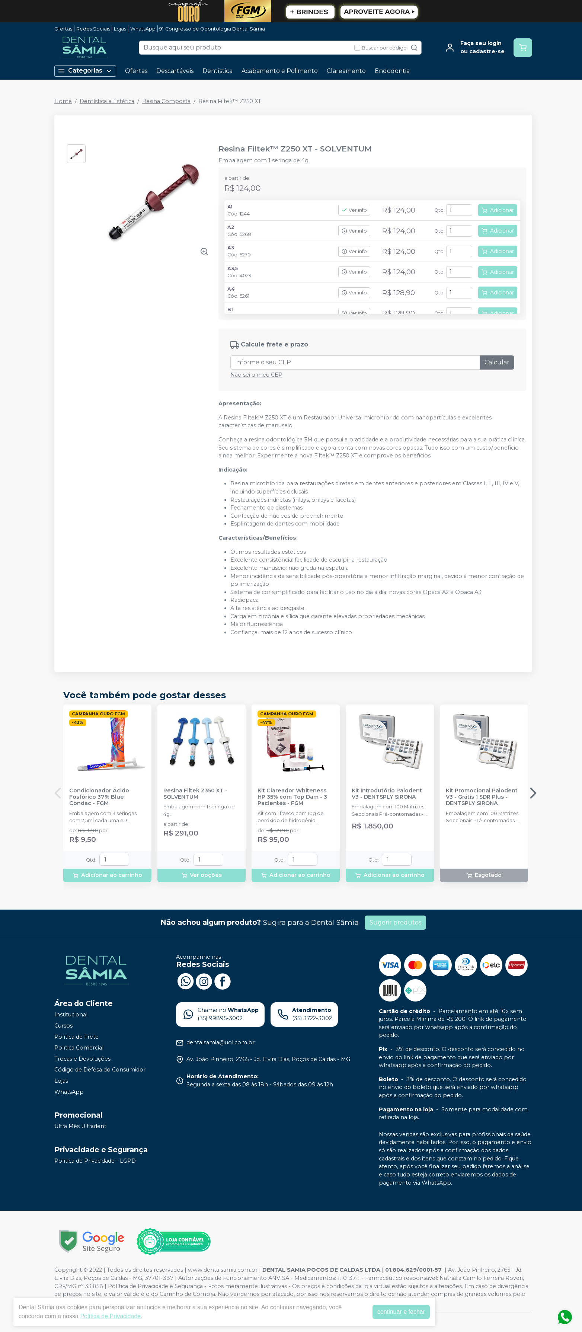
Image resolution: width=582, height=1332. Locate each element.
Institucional (70, 1014)
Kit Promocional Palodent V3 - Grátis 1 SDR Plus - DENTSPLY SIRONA (482, 797)
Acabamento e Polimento (280, 70)
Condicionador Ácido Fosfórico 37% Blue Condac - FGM (99, 797)
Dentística (217, 70)
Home (63, 101)
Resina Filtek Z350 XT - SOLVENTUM (195, 794)
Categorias (85, 71)
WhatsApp (143, 29)
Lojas (120, 29)
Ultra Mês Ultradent (80, 1126)
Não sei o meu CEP (256, 374)
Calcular (497, 362)
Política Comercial (78, 1047)
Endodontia (392, 70)
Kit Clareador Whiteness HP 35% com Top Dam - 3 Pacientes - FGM (292, 797)
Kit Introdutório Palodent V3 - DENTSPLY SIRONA (387, 794)
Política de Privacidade (110, 1316)
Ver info (354, 210)
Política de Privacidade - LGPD (95, 1160)
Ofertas (63, 29)
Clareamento (346, 70)
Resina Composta (166, 101)
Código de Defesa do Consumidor (100, 1070)
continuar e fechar (401, 1312)
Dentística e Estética (107, 101)
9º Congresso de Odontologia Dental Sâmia (212, 29)
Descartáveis (175, 70)
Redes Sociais (93, 29)
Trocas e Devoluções (82, 1058)
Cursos (63, 1025)
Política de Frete (76, 1037)
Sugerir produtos (395, 922)
